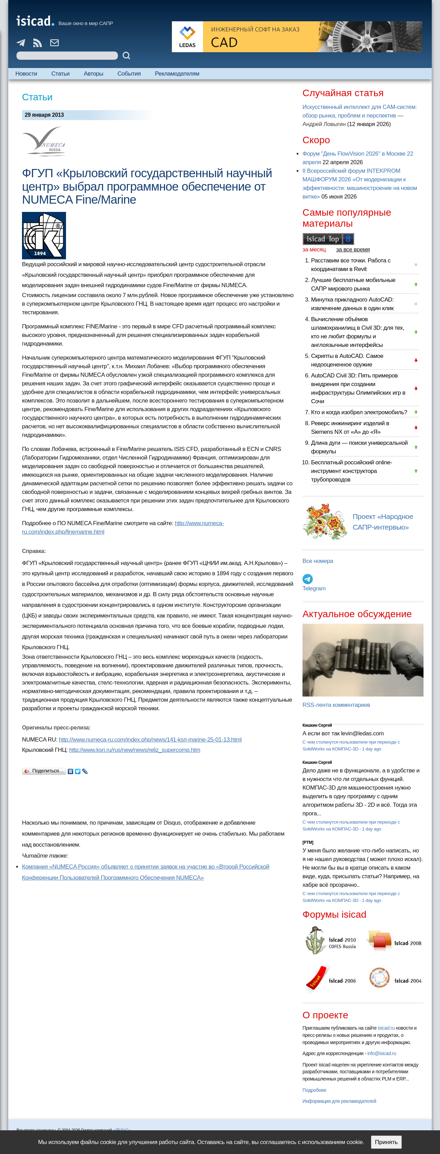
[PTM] (307, 842)
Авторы (93, 73)
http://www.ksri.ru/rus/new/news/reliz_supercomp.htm (134, 750)
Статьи (60, 73)
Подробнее (314, 1090)
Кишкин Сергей (317, 725)
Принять (386, 1142)
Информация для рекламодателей (339, 1101)
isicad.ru (386, 1028)
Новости (26, 73)
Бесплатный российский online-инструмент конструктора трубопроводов (351, 471)
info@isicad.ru (381, 1053)
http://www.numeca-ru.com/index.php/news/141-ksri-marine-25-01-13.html (150, 739)
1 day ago (371, 748)
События (129, 73)
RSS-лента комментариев (336, 705)
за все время (353, 249)
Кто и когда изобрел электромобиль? (359, 412)
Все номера (317, 561)
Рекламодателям (177, 73)
